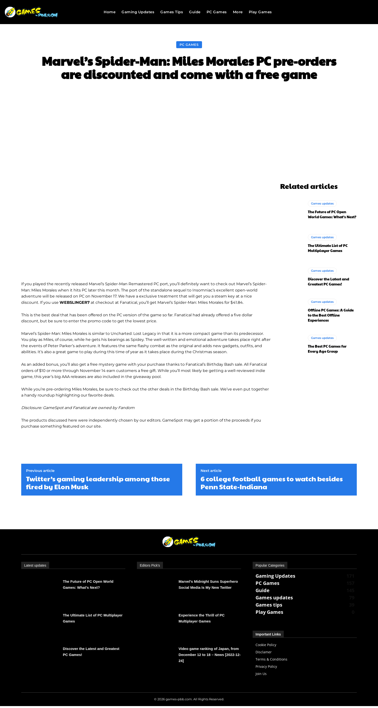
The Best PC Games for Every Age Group (327, 349)
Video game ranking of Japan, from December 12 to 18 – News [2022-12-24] (210, 655)
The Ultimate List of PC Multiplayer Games (328, 248)
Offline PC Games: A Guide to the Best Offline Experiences (331, 315)
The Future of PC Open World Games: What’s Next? (332, 214)
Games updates (322, 203)
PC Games (189, 44)
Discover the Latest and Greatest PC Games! (328, 281)
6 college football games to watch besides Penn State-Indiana (272, 483)
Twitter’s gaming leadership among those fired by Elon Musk (98, 483)
